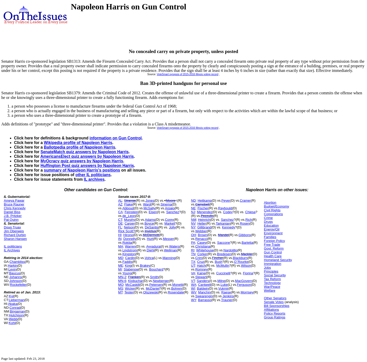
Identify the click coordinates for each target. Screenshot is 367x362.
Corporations (273, 214)
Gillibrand (204, 227)
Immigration (272, 264)
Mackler (247, 254)
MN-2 (122, 277)
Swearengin (204, 296)
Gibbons (245, 235)
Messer (168, 239)
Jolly (172, 227)
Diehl (150, 250)
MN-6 (122, 281)
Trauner (226, 300)
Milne (221, 281)
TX (193, 262)
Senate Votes (274, 302)
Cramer (245, 200)
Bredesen (224, 254)
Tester (128, 292)
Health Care (273, 256)
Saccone (223, 242)
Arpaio (170, 208)
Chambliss (17, 262)
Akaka (12, 304)
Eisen (153, 212)
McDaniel (153, 288)
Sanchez (172, 212)
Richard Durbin (15, 235)
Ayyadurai (153, 246)
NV (193, 223)
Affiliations (271, 310)
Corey (169, 220)
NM (193, 220)
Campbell (202, 204)
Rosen (245, 223)
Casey (201, 242)
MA (120, 246)
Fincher (217, 258)
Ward (147, 204)
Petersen (156, 285)
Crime (268, 218)
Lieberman (16, 300)
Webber (201, 231)
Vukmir (223, 288)
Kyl (11, 296)
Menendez (205, 212)
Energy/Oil (272, 229)
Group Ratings (274, 317)
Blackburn (240, 258)
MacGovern (243, 281)
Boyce (149, 223)
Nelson (129, 227)
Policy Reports (274, 313)
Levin (12, 269)
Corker (202, 254)
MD (120, 258)
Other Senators (275, 298)
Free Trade (272, 245)
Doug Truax (12, 227)
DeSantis (151, 227)
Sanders (203, 281)
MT (120, 292)
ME (120, 265)
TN (193, 254)
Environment (273, 233)
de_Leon (128, 216)
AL (120, 200)
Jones (150, 200)
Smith (154, 277)
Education (271, 225)
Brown (202, 235)
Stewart (200, 277)
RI (192, 250)
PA (193, 242)
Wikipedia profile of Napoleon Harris (78, 142)
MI (120, 269)
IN (120, 239)
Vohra (149, 258)
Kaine (201, 273)
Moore (170, 200)
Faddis (127, 262)
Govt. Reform (274, 248)
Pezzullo (207, 216)
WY (193, 300)
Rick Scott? (126, 231)
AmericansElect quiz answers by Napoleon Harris (87, 156)
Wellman (170, 250)
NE (193, 208)
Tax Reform (272, 279)
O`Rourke (241, 262)
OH (193, 235)
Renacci (201, 239)
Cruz (200, 262)
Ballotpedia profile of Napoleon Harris (79, 147)
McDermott (151, 235)
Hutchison (16, 315)
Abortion (270, 202)
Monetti (177, 285)
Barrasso (204, 300)
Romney (201, 269)
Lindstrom (129, 250)
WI (193, 288)
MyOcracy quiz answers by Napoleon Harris (82, 161)
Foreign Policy (274, 241)
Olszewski (150, 292)
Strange (130, 200)
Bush (218, 262)
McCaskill (132, 285)
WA (193, 285)
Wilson (246, 265)
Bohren (176, 288)
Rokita (127, 242)
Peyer (225, 200)
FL (120, 227)
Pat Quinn (11, 220)
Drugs (268, 222)
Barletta (247, 242)
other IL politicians (93, 175)
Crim (198, 258)
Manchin (204, 292)
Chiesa (250, 212)
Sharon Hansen (15, 239)
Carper (130, 223)
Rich (248, 220)
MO (121, 285)
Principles (271, 271)
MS (120, 288)
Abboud (128, 208)
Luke (224, 285)
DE (120, 223)
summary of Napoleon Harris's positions (82, 170)
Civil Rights (272, 210)
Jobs (267, 267)
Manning (169, 258)
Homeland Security (278, 260)
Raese (226, 292)
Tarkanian (223, 223)
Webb (13, 319)
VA (193, 273)
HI (120, 235)
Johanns (15, 277)
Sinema (166, 204)
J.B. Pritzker (13, 216)
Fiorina (248, 273)
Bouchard (156, 269)
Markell (169, 223)
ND (193, 200)
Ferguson (244, 285)
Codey (228, 212)
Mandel (223, 235)
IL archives (94, 179)
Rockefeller (18, 285)
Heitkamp (205, 200)
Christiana (202, 246)
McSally (149, 208)
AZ (120, 204)
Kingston (128, 254)
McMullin (222, 265)
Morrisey (247, 292)
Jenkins (228, 296)
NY (193, 227)
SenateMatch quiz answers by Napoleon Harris (85, 152)
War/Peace (272, 287)
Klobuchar (135, 281)
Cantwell (204, 285)
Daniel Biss (12, 212)
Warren (130, 246)
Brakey (145, 265)
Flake (128, 204)
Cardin (130, 258)
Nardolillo (230, 250)
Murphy (129, 220)
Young (127, 273)
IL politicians (13, 246)
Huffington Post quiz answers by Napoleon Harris (87, 165)
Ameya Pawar (14, 200)
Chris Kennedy (14, 208)
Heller (201, 223)
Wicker (130, 288)
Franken (134, 277)
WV (193, 292)
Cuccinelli (223, 273)
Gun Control (273, 252)
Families (270, 237)
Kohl (12, 323)
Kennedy (228, 227)
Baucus (14, 273)
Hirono (128, 235)
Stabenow (131, 269)
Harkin (13, 265)
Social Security (275, 275)
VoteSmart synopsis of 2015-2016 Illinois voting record (187, 74)
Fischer (203, 208)
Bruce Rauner (14, 204)
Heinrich (204, 220)
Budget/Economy (276, 206)
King (128, 265)
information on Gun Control (115, 138)
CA (120, 212)
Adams (150, 220)
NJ (193, 212)
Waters (174, 246)
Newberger (161, 281)
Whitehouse (205, 250)
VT (193, 281)
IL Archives (12, 250)
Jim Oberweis (14, 231)
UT (193, 265)
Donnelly (129, 239)
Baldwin (203, 288)
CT (120, 220)
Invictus (150, 231)
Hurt (150, 239)
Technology (272, 283)
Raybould (225, 208)
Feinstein (131, 212)
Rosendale (176, 292)
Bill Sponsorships (277, 306)
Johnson (15, 281)
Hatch (201, 265)
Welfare (270, 290)
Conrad (14, 307)
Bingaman (17, 311)
